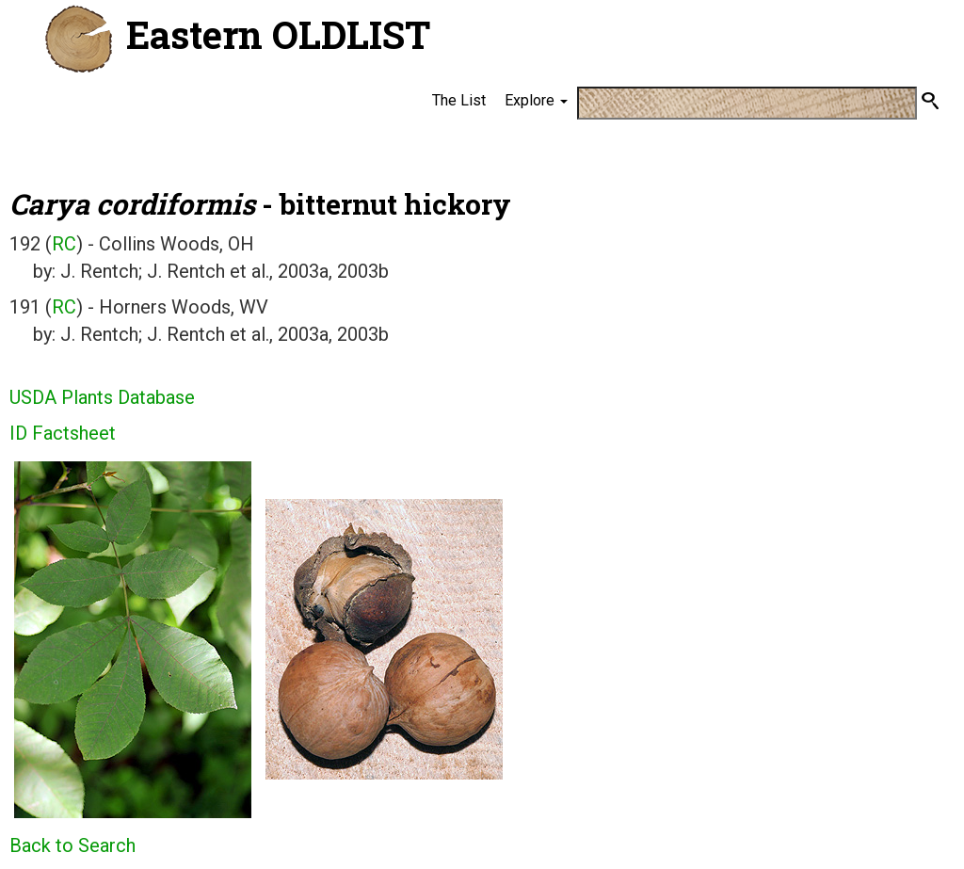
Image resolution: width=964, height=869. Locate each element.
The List (459, 100)
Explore (536, 100)
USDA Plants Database (102, 397)
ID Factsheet (62, 433)
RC (64, 244)
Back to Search (72, 845)
